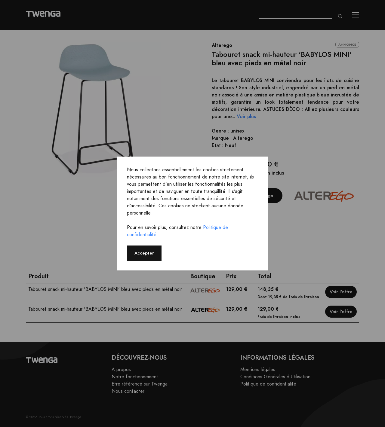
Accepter (144, 253)
